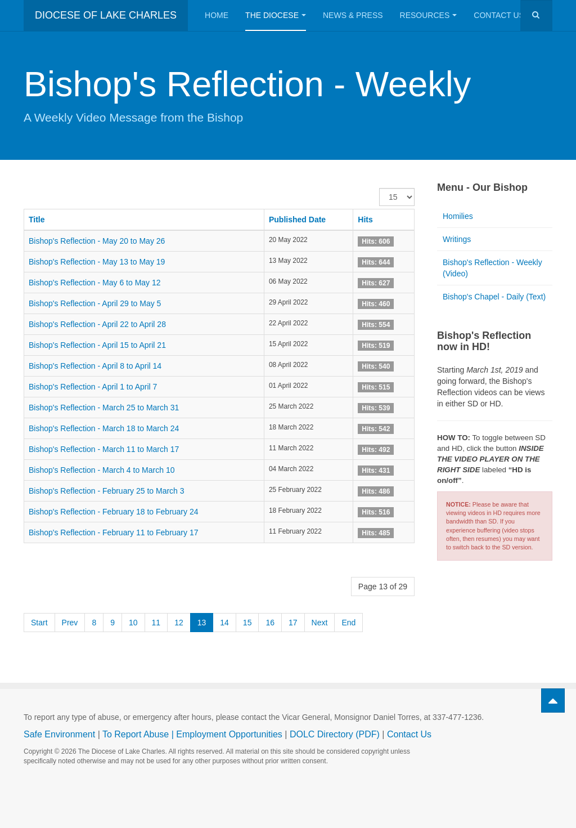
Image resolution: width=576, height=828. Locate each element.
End (348, 622)
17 (293, 622)
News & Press (353, 15)
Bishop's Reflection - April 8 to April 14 (95, 365)
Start (39, 622)
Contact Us (504, 15)
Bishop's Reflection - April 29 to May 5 (95, 303)
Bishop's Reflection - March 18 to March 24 (104, 428)
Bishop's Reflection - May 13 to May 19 (97, 261)
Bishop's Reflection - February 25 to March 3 (106, 490)
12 (178, 622)
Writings (457, 239)
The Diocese (275, 15)
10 (133, 622)
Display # (379, 188)
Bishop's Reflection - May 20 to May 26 (97, 240)
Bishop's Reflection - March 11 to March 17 (104, 449)
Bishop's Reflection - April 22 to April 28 (97, 324)
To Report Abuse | (139, 734)
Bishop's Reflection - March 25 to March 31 (104, 407)
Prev (70, 622)
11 (156, 622)
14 (224, 622)
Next (320, 622)
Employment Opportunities (229, 734)
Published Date (297, 219)
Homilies (458, 216)
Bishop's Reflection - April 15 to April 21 (97, 345)
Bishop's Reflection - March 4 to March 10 (101, 470)
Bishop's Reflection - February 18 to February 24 (114, 511)
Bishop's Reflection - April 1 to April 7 (93, 386)
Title (37, 219)
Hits (365, 219)
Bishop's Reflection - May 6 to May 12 (95, 282)
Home (216, 15)
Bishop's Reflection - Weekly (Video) (492, 268)
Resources (428, 15)
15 (247, 622)
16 (270, 622)
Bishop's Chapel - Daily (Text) (494, 296)
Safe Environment (59, 734)
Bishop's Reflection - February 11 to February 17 (114, 532)
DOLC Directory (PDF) (335, 734)
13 (201, 622)
